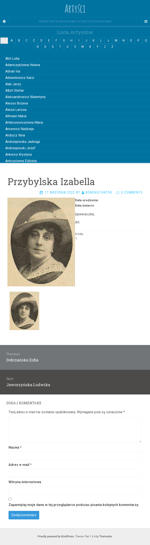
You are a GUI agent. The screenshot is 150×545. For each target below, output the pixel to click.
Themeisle (105, 536)
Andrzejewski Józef (20, 148)
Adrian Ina (12, 71)
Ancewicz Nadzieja (19, 129)
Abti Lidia (12, 59)
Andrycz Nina (15, 135)
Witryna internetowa (25, 482)
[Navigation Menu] (145, 21)
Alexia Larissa (15, 110)
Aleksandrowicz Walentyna (25, 97)
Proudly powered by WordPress (56, 536)
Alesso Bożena (16, 103)
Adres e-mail (20, 465)
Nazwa (15, 447)
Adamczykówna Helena (22, 65)
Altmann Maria (15, 116)
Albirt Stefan (14, 90)
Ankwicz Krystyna (18, 154)
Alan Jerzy (13, 84)
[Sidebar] (4, 21)
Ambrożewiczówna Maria (24, 122)
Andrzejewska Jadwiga (22, 142)
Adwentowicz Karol (19, 78)
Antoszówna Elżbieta (21, 161)
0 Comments (132, 192)
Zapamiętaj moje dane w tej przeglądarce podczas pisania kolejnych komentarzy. (74, 505)
